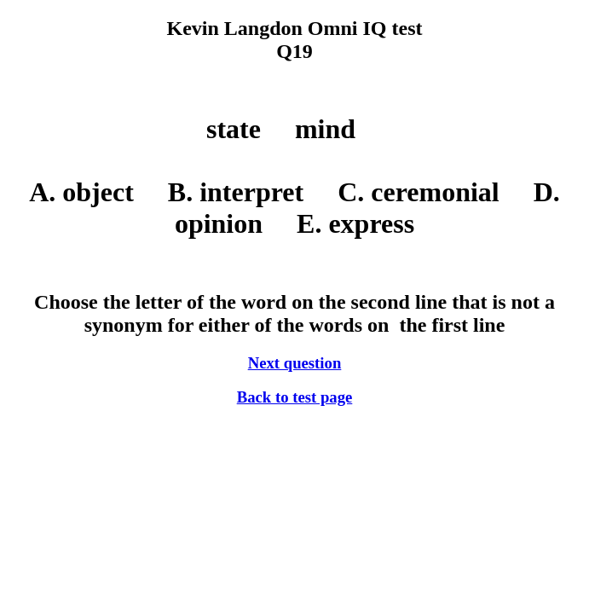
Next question (295, 363)
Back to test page (295, 397)
